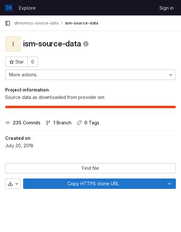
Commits (23, 122)
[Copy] (93, 184)
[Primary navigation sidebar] (8, 23)
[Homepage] (9, 8)
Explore (27, 8)
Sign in (166, 8)
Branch (58, 122)
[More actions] (90, 75)
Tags (88, 122)
